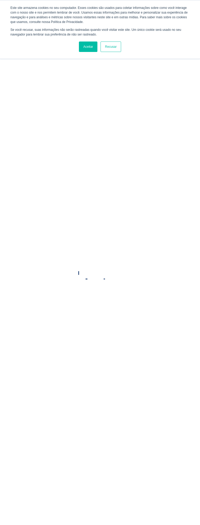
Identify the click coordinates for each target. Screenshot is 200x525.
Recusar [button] (111, 47)
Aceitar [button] (88, 47)
